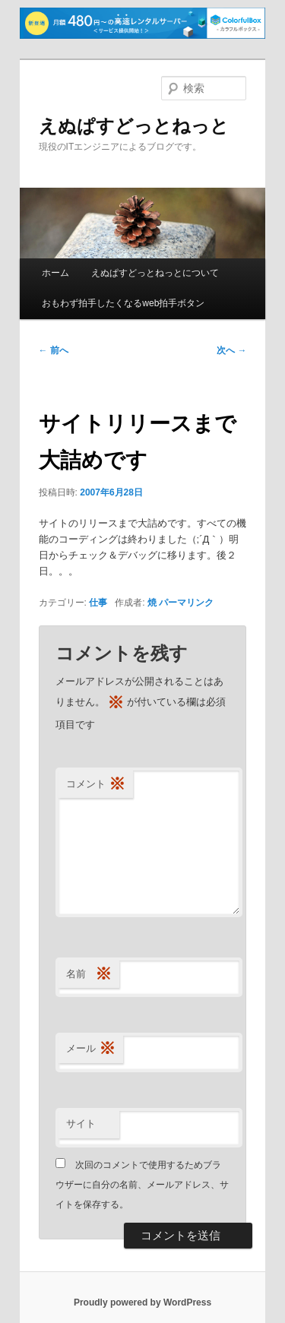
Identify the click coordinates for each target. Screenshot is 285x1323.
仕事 (98, 602)
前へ (53, 350)
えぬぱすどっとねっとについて (155, 272)
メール (91, 1049)
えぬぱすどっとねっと (134, 126)
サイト (81, 1123)
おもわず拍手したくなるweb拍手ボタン (123, 303)
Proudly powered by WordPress (142, 1302)
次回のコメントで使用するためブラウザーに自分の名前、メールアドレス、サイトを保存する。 (142, 1185)
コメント (95, 785)
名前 (89, 975)
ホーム (55, 272)
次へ (231, 350)
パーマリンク (186, 602)
